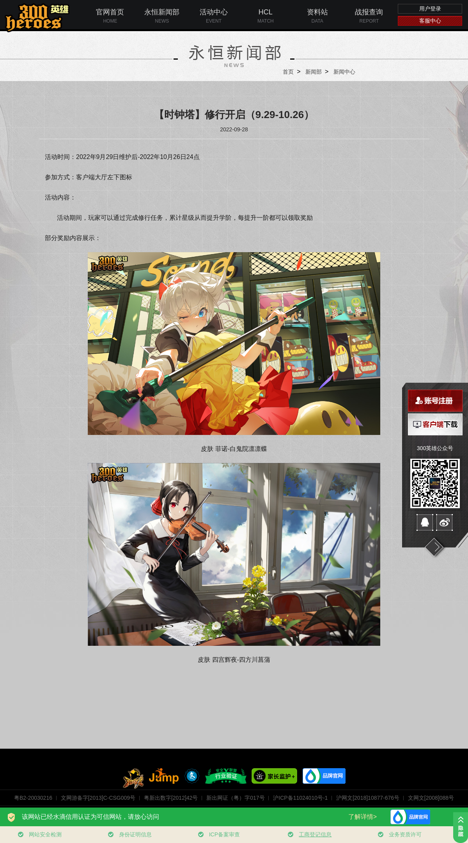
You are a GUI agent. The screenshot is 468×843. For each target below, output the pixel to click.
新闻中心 (344, 72)
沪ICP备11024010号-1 (300, 798)
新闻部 (313, 72)
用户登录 (430, 8)
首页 (288, 72)
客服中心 (430, 21)
